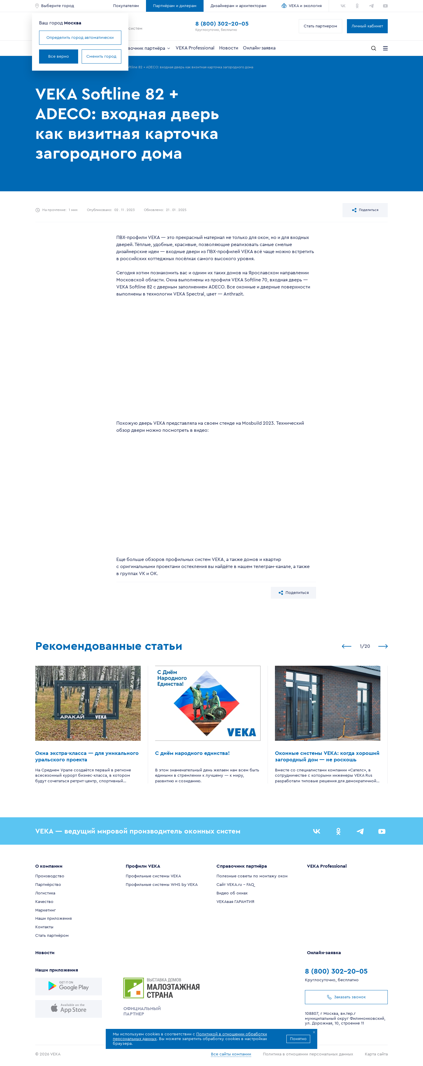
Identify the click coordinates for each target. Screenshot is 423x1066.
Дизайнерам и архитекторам (238, 6)
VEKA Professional (195, 48)
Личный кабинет (367, 26)
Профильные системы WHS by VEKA (162, 885)
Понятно (298, 1039)
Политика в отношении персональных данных (308, 1054)
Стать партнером (320, 26)
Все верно (58, 56)
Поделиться (365, 210)
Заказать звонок (346, 996)
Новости (228, 48)
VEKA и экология (305, 6)
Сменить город (101, 56)
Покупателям (126, 6)
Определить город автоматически (80, 38)
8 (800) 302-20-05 (222, 24)
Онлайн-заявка (259, 48)
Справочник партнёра (144, 48)
